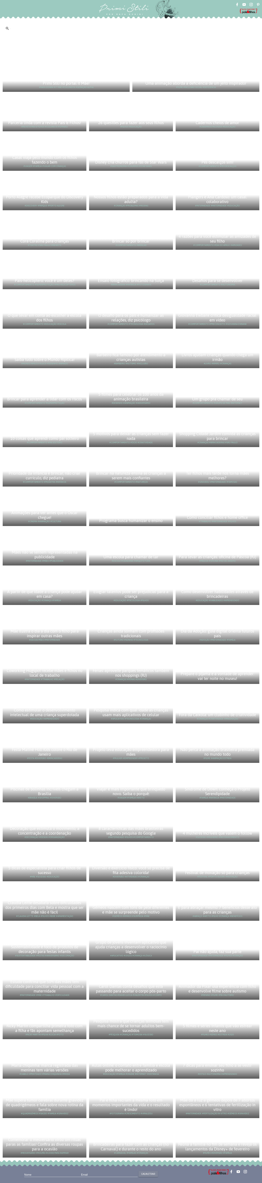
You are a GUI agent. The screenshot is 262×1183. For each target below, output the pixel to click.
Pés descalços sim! (217, 162)
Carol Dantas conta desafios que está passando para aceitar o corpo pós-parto (131, 988)
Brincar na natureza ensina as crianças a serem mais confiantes (131, 475)
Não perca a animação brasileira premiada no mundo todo (217, 751)
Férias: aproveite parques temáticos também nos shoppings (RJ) (131, 673)
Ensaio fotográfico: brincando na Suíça (131, 280)
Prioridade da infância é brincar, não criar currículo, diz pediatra (44, 475)
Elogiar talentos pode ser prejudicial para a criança (130, 594)
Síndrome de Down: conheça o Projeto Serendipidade (217, 791)
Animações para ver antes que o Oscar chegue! (44, 515)
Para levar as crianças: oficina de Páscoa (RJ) (217, 557)
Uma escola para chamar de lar (130, 557)
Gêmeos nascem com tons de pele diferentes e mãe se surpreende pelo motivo (131, 909)
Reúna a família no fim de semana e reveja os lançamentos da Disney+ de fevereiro (217, 1146)
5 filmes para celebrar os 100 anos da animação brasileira (131, 396)
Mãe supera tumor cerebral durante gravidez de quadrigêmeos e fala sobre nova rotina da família (44, 1105)
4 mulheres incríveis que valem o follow (217, 833)
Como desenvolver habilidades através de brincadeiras (217, 594)
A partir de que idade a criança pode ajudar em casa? (44, 594)
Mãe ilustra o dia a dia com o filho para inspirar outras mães (45, 633)
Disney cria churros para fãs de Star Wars (131, 162)
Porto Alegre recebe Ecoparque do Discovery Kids (44, 199)
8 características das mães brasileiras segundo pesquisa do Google (131, 830)
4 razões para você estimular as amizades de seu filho (217, 238)
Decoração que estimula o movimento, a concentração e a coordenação (44, 830)
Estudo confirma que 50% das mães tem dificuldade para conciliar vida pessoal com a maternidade (44, 986)
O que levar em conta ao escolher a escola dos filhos (44, 317)
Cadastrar (148, 1174)
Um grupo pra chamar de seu (217, 399)
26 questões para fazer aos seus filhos (131, 122)
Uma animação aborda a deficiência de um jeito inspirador (195, 83)
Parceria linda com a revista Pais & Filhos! (44, 122)
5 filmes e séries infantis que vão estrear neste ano (217, 1028)
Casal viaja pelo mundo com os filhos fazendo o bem (44, 159)
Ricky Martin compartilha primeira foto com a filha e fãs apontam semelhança (45, 1028)
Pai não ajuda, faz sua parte (217, 951)
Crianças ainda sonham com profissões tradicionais (131, 633)
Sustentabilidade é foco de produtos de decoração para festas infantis (44, 949)
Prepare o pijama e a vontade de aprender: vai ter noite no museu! (217, 676)
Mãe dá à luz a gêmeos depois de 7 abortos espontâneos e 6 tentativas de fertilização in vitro (217, 1105)
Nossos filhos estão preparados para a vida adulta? (131, 199)
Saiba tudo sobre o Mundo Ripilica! (45, 359)
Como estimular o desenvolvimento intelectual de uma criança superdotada (44, 712)
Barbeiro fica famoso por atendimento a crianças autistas (131, 357)
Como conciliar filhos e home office (217, 517)
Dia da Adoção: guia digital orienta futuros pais (217, 633)
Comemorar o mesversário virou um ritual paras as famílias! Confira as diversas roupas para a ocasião (44, 1144)
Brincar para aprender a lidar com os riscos (44, 399)
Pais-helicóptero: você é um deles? (44, 280)
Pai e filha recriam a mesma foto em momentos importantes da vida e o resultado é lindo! (131, 1105)
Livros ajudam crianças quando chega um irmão (217, 357)
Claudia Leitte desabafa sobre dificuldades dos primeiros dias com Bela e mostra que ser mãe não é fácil (44, 907)
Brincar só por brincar (131, 241)
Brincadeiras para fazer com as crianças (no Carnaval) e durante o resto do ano (131, 1146)
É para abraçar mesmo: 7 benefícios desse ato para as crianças (217, 909)
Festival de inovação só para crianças (217, 872)
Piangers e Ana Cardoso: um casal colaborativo (217, 199)
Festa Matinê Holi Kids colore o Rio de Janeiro (44, 751)
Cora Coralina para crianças (44, 241)
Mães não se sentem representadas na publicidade (45, 554)
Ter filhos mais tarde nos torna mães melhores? (217, 475)
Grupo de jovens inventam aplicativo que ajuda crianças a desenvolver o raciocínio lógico (131, 947)
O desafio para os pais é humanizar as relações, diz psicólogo (131, 317)
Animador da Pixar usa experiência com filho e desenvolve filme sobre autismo (217, 988)
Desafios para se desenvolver (217, 280)
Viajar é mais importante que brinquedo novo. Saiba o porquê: (131, 791)
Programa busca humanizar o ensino (131, 520)
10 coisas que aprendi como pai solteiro (44, 438)
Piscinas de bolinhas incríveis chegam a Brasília (45, 791)
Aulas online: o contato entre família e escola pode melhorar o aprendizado (131, 1067)
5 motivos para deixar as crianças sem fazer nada (131, 436)
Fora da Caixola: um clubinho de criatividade (217, 715)
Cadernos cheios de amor (217, 122)
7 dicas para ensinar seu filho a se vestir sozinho (217, 1067)
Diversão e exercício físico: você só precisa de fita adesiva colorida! (131, 870)
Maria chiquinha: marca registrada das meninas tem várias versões (44, 1067)
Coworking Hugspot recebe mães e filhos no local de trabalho (44, 673)
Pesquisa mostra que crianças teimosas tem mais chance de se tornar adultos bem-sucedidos (131, 1026)
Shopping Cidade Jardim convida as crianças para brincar (217, 436)
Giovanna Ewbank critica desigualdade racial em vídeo (217, 317)
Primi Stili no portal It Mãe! (66, 83)
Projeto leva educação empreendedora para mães (131, 751)
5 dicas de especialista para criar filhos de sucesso (44, 870)
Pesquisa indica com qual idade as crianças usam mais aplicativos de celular (131, 712)
